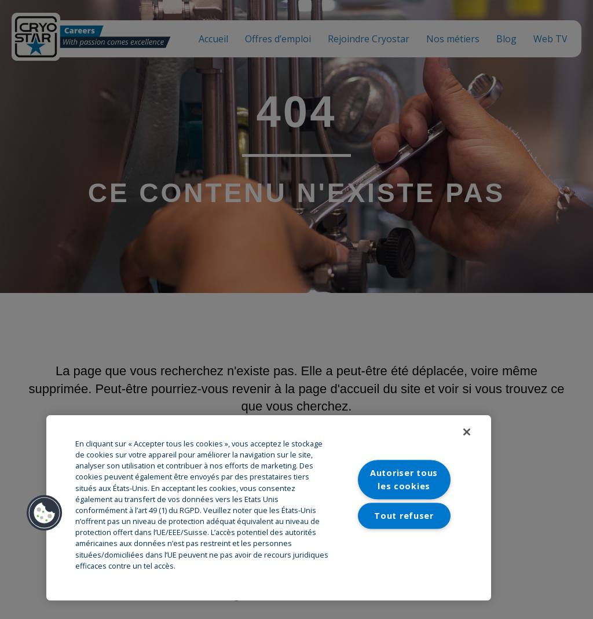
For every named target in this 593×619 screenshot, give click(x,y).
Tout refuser (404, 515)
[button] (44, 513)
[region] (268, 507)
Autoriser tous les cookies (404, 479)
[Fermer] (466, 432)
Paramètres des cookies (404, 551)
